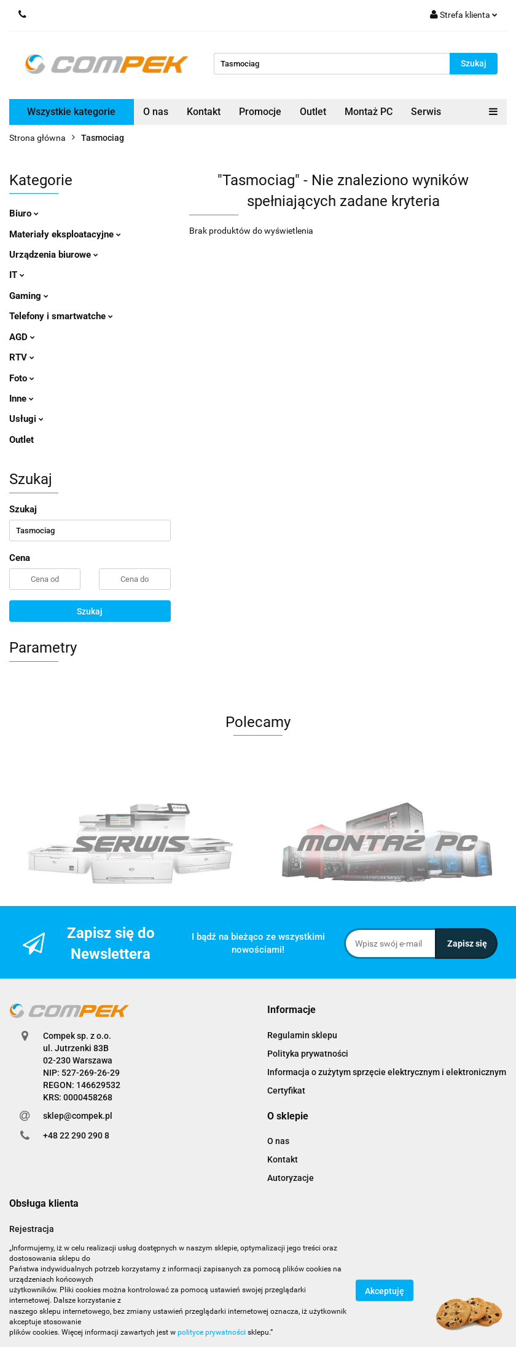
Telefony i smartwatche (61, 316)
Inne (21, 398)
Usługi (26, 418)
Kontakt (204, 111)
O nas (155, 111)
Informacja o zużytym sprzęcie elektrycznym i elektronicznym (386, 1072)
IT (17, 274)
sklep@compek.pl (77, 1116)
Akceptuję (384, 1290)
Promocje (260, 111)
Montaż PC (369, 111)
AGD (22, 337)
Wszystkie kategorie (71, 111)
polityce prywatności (212, 1332)
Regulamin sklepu (302, 1035)
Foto (21, 378)
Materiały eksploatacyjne (65, 234)
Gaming (29, 295)
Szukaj (90, 611)
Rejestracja (31, 1229)
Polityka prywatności (307, 1054)
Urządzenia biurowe (53, 254)
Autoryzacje (290, 1178)
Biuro (24, 213)
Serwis (426, 111)
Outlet (313, 111)
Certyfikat (286, 1090)
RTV (21, 357)
